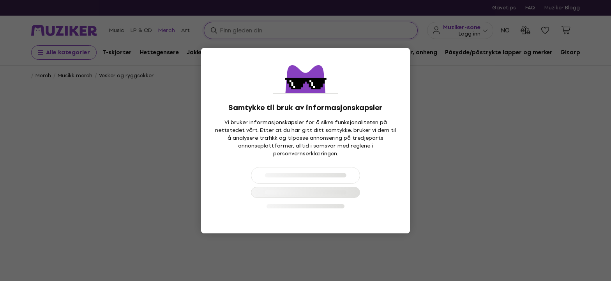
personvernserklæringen (305, 153)
